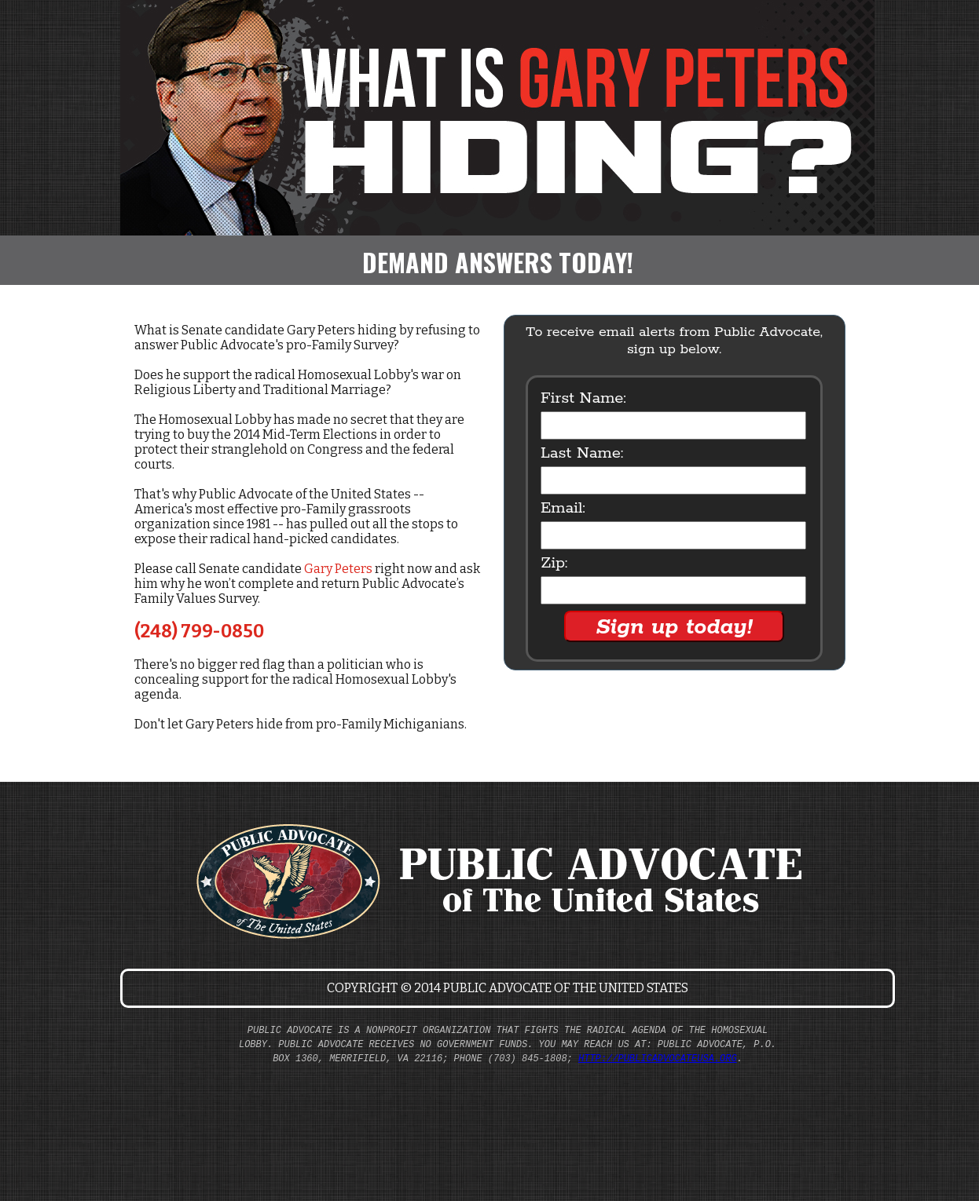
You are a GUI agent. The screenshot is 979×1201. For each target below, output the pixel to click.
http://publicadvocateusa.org (657, 1058)
